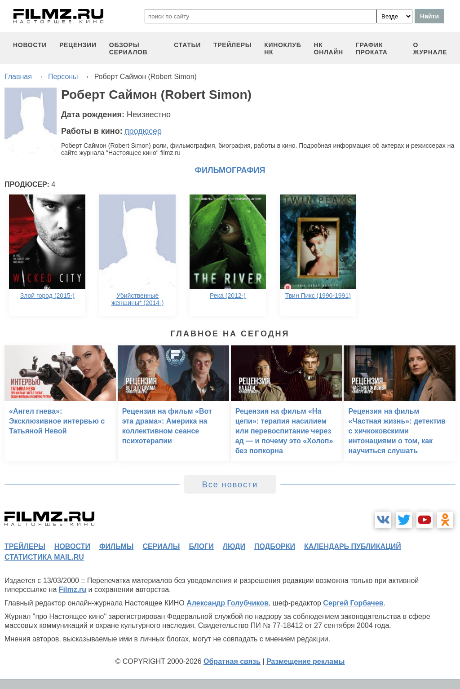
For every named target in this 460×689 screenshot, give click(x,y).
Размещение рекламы (305, 661)
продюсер (143, 131)
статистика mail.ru (44, 557)
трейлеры (232, 45)
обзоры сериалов (128, 48)
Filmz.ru (72, 589)
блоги (201, 546)
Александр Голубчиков (227, 603)
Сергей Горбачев (353, 603)
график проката (372, 48)
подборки (274, 546)
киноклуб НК (282, 48)
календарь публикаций (352, 546)
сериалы (161, 546)
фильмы (116, 546)
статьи (187, 45)
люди (234, 546)
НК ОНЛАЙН (328, 48)
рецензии (78, 45)
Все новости (230, 484)
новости (30, 45)
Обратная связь (232, 661)
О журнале (430, 48)
